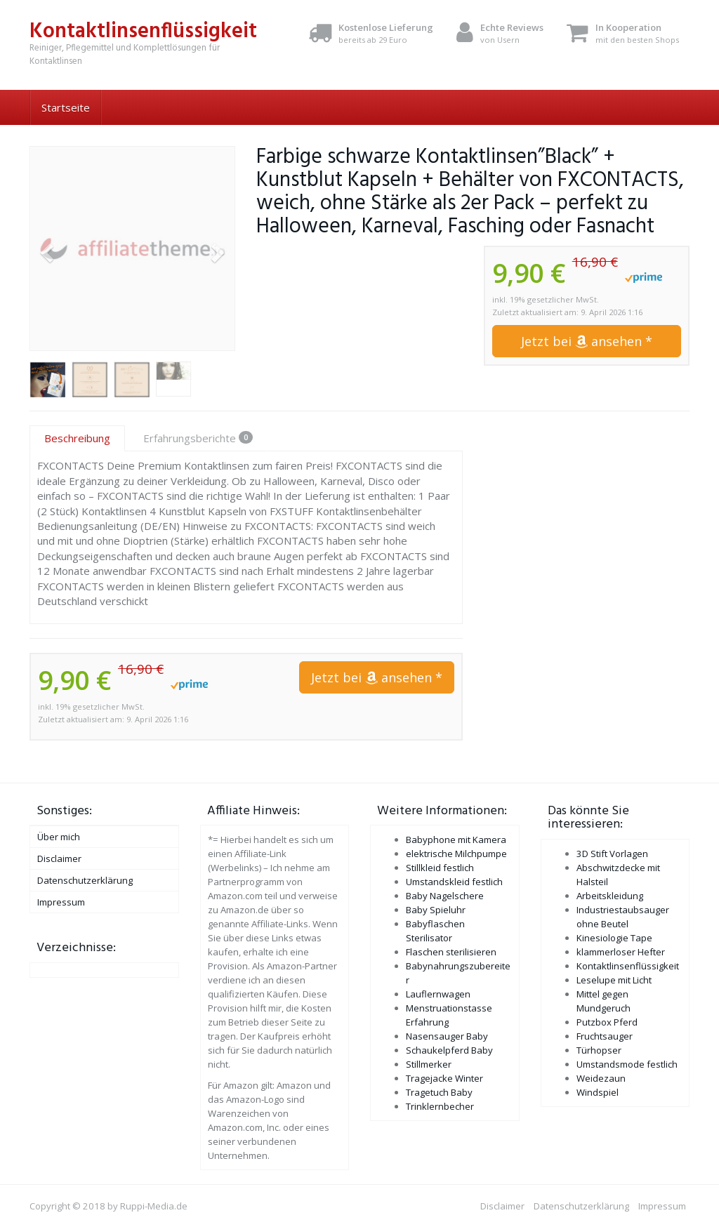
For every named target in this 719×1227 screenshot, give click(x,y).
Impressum (61, 902)
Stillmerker (428, 1064)
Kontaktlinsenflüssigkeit (627, 966)
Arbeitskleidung (609, 895)
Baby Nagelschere (445, 895)
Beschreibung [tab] (77, 438)
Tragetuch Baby (439, 1092)
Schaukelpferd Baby (449, 1050)
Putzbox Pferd (607, 1022)
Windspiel (597, 1092)
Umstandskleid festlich (454, 881)
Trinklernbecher (440, 1106)
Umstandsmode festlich (627, 1064)
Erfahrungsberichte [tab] (198, 438)
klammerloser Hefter (620, 952)
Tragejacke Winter (444, 1078)
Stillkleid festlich (440, 867)
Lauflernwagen (438, 994)
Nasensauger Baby (447, 1036)
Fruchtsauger (604, 1036)
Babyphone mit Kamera (456, 839)
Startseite (65, 107)
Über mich (58, 836)
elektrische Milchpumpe (456, 853)
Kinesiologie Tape (614, 937)
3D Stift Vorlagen (612, 853)
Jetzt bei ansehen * (586, 341)
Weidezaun (601, 1078)
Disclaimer (59, 858)
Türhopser (598, 1050)
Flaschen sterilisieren (451, 952)
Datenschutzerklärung (85, 880)
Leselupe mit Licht (614, 980)
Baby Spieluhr (436, 909)
